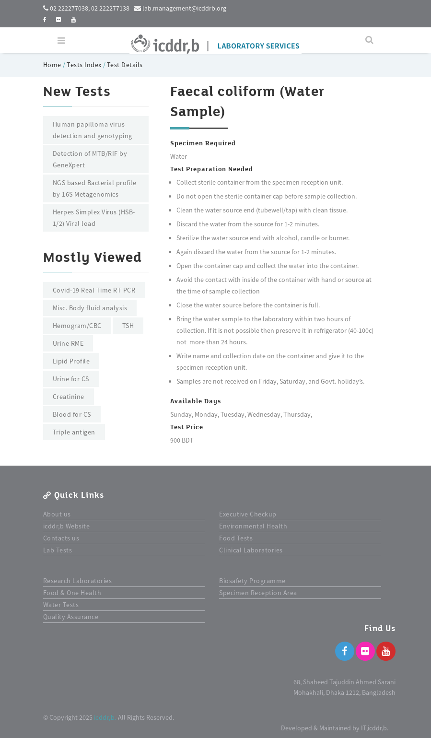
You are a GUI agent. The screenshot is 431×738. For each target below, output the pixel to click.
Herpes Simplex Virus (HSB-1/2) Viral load (94, 218)
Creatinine (68, 396)
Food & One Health (72, 592)
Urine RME (68, 343)
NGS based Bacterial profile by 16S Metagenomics (95, 188)
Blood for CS (72, 414)
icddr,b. (105, 717)
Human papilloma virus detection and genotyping (92, 130)
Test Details (125, 64)
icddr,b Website (66, 526)
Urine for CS (71, 379)
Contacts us (61, 538)
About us (57, 514)
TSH (128, 325)
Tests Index (84, 64)
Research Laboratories (77, 580)
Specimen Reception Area (258, 592)
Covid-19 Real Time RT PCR (94, 290)
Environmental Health (253, 526)
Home (53, 64)
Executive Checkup (248, 514)
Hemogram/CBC (77, 325)
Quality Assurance (71, 616)
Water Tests (61, 604)
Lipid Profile (71, 361)
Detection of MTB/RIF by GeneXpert (90, 159)
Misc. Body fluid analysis (90, 308)
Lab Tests (57, 550)
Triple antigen (74, 432)
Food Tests (236, 538)
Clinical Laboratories (251, 550)
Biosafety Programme (252, 580)
